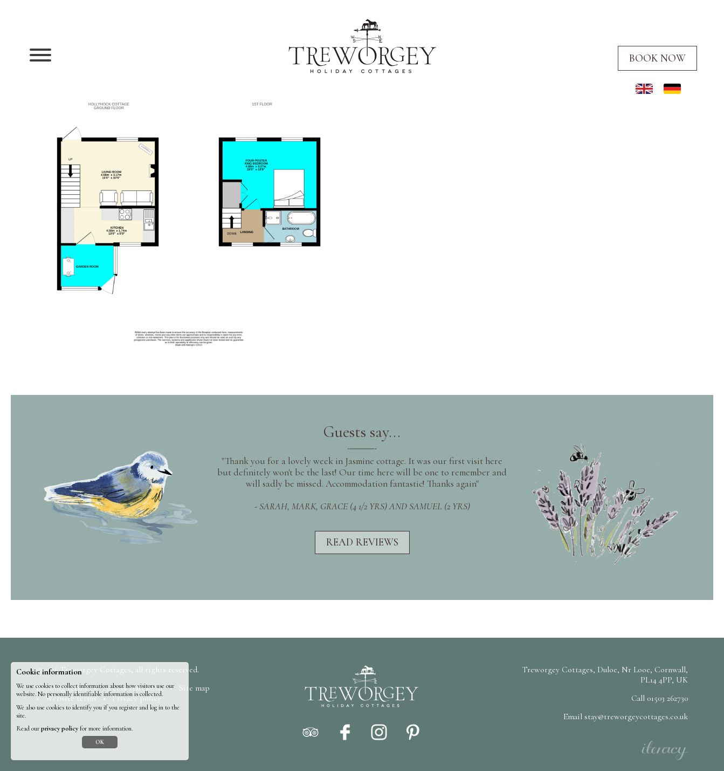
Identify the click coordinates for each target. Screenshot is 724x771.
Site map (194, 688)
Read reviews (362, 542)
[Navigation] (40, 56)
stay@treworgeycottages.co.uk (636, 716)
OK (99, 742)
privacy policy (59, 729)
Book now (657, 58)
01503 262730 (667, 698)
